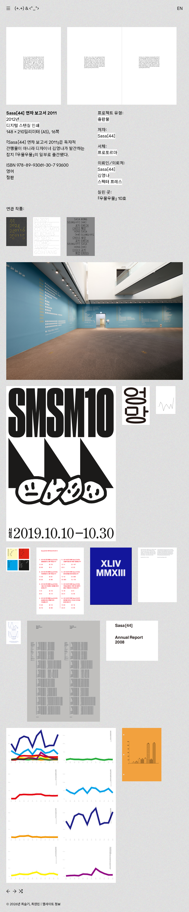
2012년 (12, 119)
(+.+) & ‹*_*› (27, 8)
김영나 (103, 175)
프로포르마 (107, 152)
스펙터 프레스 (110, 181)
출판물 (103, 119)
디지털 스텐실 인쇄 (23, 125)
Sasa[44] (106, 136)
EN (180, 8)
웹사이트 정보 (51, 904)
